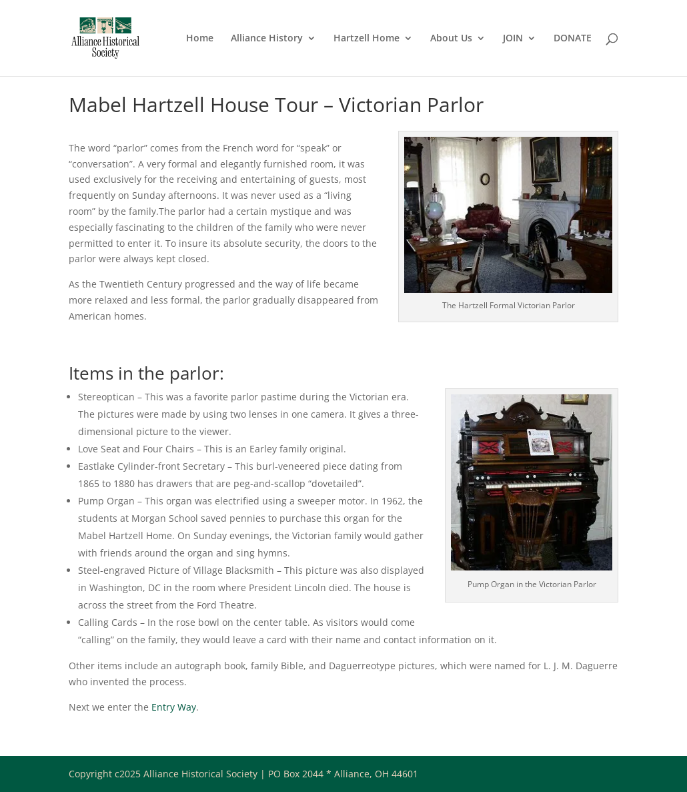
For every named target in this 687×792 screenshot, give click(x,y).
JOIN (513, 38)
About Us (451, 38)
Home (199, 38)
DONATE (573, 38)
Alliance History (267, 38)
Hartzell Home (366, 38)
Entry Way (173, 707)
